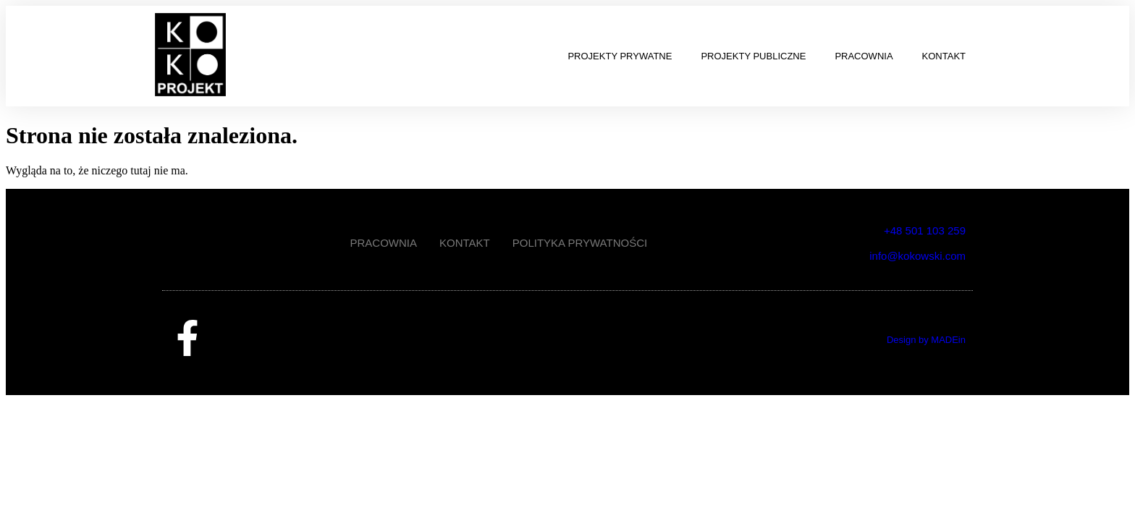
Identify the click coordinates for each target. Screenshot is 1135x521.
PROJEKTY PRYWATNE (620, 56)
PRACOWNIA (864, 56)
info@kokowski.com (917, 256)
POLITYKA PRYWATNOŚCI (579, 243)
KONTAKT (944, 56)
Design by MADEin (926, 339)
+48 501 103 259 (925, 230)
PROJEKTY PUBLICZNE (753, 56)
